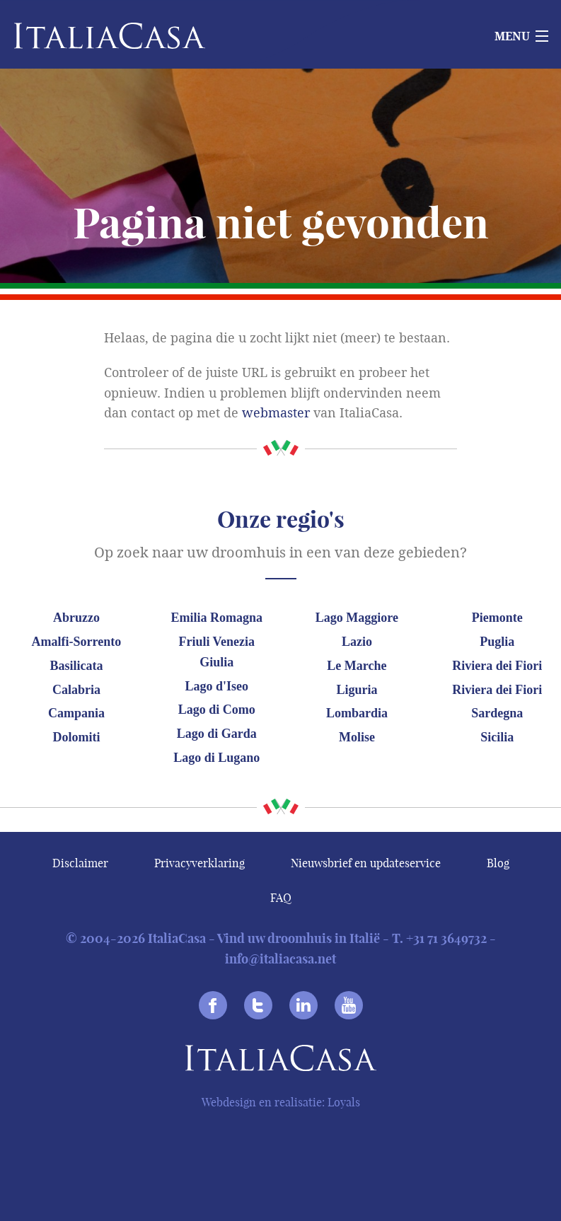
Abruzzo (76, 617)
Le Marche (356, 666)
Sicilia (497, 737)
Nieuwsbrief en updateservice (366, 863)
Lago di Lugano (216, 758)
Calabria (76, 690)
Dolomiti (76, 737)
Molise (357, 737)
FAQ (280, 898)
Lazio (357, 642)
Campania (76, 713)
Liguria (356, 690)
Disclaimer (80, 863)
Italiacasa (280, 1061)
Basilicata (76, 666)
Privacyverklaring (199, 863)
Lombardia (357, 713)
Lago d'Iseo (216, 686)
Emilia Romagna (216, 617)
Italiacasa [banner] (86, 36)
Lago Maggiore (357, 617)
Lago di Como (216, 709)
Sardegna (497, 713)
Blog (498, 863)
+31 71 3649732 (446, 938)
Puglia (497, 642)
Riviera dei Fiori (497, 666)
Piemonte (497, 617)
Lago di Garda (217, 734)
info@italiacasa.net (280, 959)
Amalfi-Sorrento (77, 642)
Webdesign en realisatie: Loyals (281, 1102)
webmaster (276, 413)
